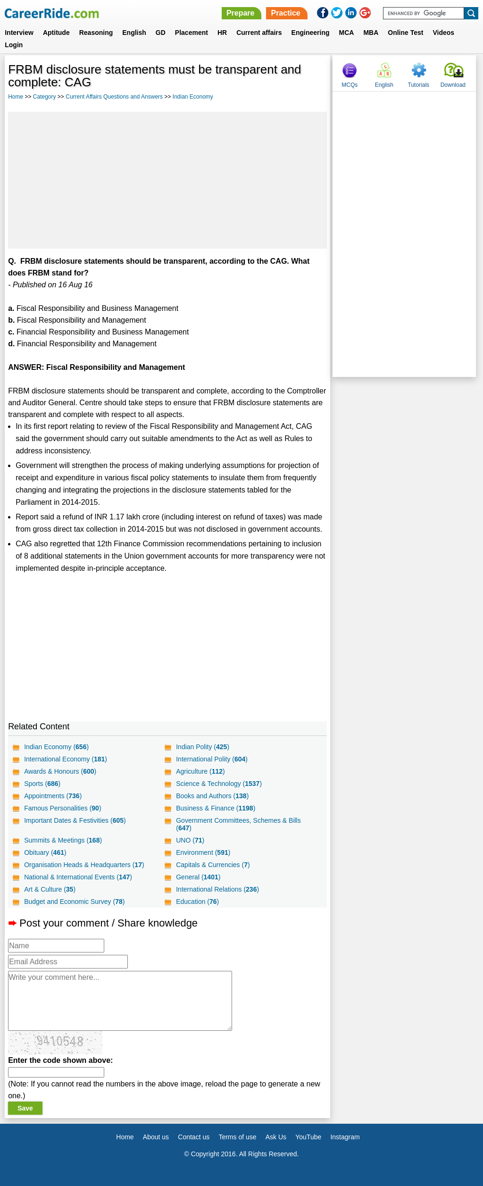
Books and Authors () (212, 796)
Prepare (240, 13)
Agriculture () (200, 771)
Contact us (193, 1137)
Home (15, 96)
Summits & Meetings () (63, 840)
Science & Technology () (219, 783)
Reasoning (96, 32)
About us (156, 1137)
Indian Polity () (202, 747)
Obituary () (45, 852)
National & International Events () (78, 877)
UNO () (190, 840)
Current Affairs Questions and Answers (114, 96)
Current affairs (259, 32)
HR (222, 32)
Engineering (310, 32)
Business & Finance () (215, 808)
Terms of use (237, 1137)
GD (161, 32)
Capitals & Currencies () (213, 865)
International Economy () (65, 759)
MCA (346, 32)
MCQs (349, 85)
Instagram (344, 1137)
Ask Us (276, 1137)
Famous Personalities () (62, 808)
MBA (370, 32)
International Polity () (212, 759)
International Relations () (217, 889)
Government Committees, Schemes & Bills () (238, 824)
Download (453, 85)
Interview (19, 32)
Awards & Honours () (60, 771)
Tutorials (419, 85)
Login (14, 45)
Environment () (203, 852)
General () (198, 877)
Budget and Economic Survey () (74, 901)
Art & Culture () (49, 889)
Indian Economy (193, 96)
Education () (197, 901)
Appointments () (53, 796)
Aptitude (56, 32)
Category (44, 96)
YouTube (308, 1137)
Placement (191, 32)
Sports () (42, 783)
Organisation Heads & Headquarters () (84, 865)
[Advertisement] (167, 180)
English (134, 32)
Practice (285, 13)
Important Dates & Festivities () (75, 820)
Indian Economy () (56, 747)
